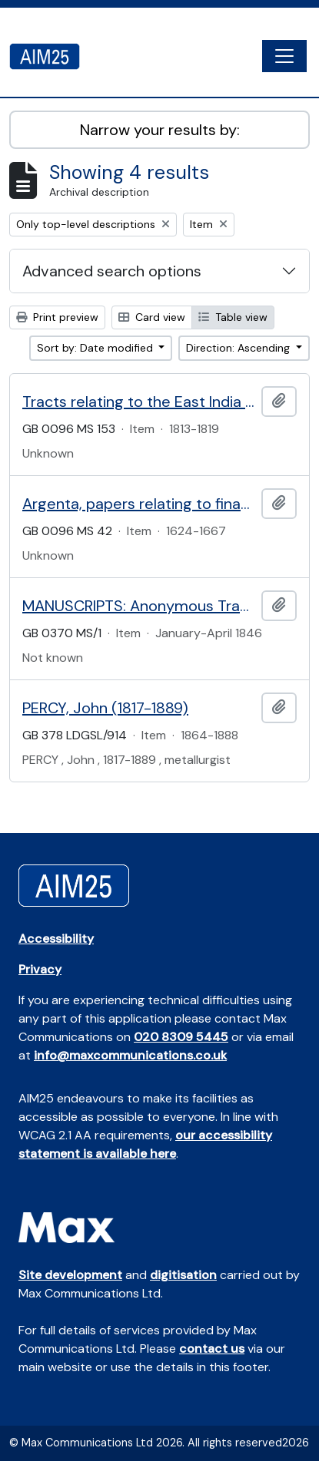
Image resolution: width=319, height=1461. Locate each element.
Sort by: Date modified (96, 348)
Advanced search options (111, 271)
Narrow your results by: (160, 130)
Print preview (57, 317)
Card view (151, 317)
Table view (232, 317)
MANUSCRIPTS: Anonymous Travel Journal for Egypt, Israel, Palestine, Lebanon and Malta (138, 606)
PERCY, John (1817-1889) (105, 708)
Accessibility (56, 938)
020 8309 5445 (181, 1037)
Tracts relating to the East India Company (138, 401)
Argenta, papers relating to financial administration (138, 503)
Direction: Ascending (239, 348)
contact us (211, 1348)
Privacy (39, 969)
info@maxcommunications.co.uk (130, 1055)
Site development (70, 1275)
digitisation (183, 1275)
